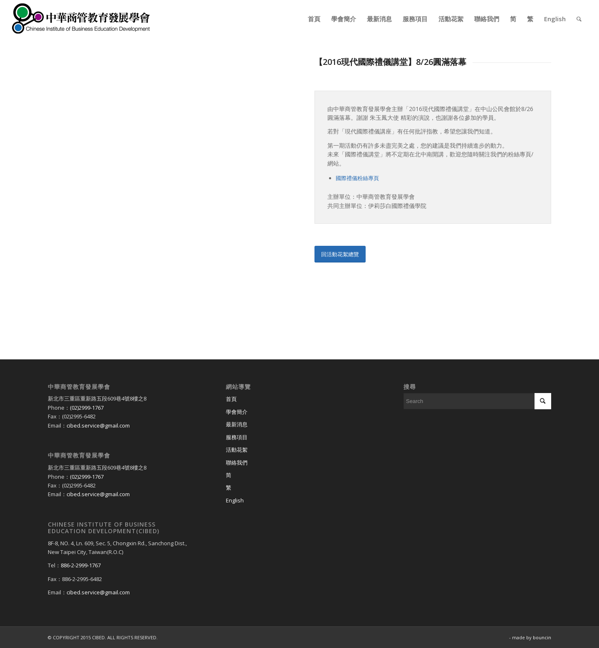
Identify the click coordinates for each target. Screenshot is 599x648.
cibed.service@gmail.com (98, 425)
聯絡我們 (237, 462)
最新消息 (237, 424)
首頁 (231, 399)
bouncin (542, 637)
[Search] (579, 18)
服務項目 (237, 437)
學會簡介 (237, 412)
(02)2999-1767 (87, 407)
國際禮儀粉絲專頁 (357, 178)
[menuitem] (314, 18)
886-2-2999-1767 (81, 565)
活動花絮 (237, 449)
